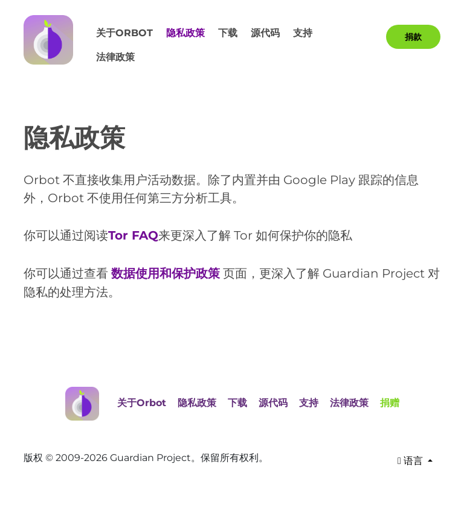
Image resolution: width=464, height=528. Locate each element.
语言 (411, 459)
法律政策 (115, 57)
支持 (302, 33)
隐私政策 (185, 33)
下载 (227, 33)
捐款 (413, 36)
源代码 (265, 33)
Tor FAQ (133, 235)
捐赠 (389, 401)
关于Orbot (124, 33)
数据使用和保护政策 (165, 273)
